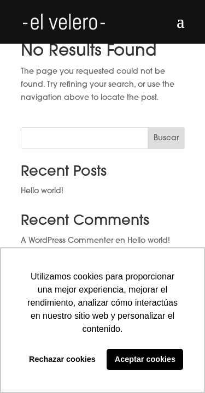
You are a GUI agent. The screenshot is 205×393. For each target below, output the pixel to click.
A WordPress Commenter (67, 241)
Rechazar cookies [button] (62, 359)
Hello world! (42, 191)
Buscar (166, 138)
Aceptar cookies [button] (145, 359)
